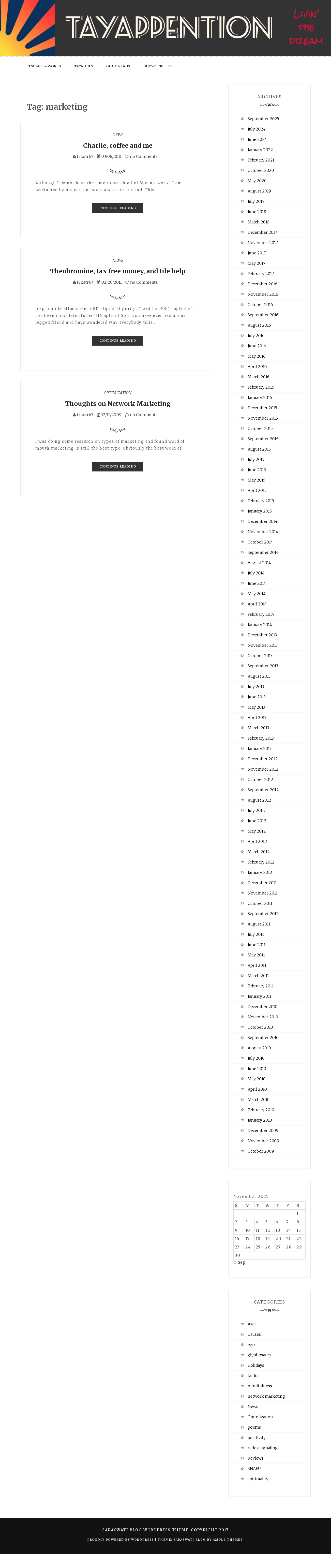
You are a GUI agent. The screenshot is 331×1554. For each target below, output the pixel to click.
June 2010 (257, 1068)
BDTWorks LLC (157, 66)
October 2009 (261, 1151)
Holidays (256, 1365)
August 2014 (259, 562)
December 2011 (262, 882)
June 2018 (257, 211)
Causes (254, 1334)
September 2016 (263, 314)
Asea (252, 1323)
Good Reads (118, 66)
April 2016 (257, 366)
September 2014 (263, 552)
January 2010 (260, 1120)
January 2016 (260, 397)
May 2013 (256, 707)
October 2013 (260, 655)
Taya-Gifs (83, 66)
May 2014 (257, 593)
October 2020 (261, 170)
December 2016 (262, 283)
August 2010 (259, 1047)
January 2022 (260, 149)
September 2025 (263, 118)
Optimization (118, 392)
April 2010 (257, 1089)
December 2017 (262, 232)
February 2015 (261, 500)
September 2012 (263, 789)
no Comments (141, 156)
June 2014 (257, 583)
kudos (253, 1375)
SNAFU (254, 1468)
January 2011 (259, 996)
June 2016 (257, 345)
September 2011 (263, 913)
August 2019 (259, 191)
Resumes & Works (43, 66)
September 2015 (263, 438)
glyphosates (259, 1354)
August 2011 (259, 924)
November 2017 (263, 242)
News (117, 134)
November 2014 (263, 531)
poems (254, 1427)
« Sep (239, 1262)
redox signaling (263, 1447)
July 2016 (256, 335)
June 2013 (257, 696)
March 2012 (259, 851)
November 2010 (263, 1016)
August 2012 (259, 800)
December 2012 (263, 758)
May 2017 (256, 263)
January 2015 (260, 511)
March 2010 (259, 1099)
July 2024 (256, 129)
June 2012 (257, 820)
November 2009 (263, 1140)
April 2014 (257, 603)
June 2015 (257, 469)
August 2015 (259, 449)
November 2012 (263, 769)
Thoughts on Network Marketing (117, 404)
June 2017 (257, 252)
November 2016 (263, 294)
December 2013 (262, 634)
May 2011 (256, 955)
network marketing (266, 1396)
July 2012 (256, 810)
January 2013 (259, 748)
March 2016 (259, 376)
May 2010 (257, 1078)
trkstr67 (85, 156)
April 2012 (257, 841)
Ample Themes (227, 1539)
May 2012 (257, 831)
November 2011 (263, 893)
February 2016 (261, 387)
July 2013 (256, 686)
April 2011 (257, 965)
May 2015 (256, 480)
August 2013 (259, 676)
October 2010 (260, 1027)
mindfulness (260, 1385)
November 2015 (263, 418)
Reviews (255, 1458)
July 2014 (256, 573)
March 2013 (258, 727)
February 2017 (261, 273)
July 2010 (256, 1058)
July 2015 (256, 459)
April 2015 (257, 490)
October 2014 (260, 542)
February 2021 (261, 160)
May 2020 (257, 180)
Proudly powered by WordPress (121, 1539)
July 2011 (256, 934)
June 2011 (257, 944)
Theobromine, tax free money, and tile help (117, 271)
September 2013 (263, 665)
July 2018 (256, 201)
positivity (257, 1437)
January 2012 (260, 872)
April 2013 (257, 717)
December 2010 (262, 1006)
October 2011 (260, 903)
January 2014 (260, 624)
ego (251, 1344)
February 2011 (261, 985)
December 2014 (262, 521)
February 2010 (261, 1109)
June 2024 (257, 139)
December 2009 (263, 1130)
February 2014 (261, 614)
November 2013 (263, 645)
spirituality (258, 1478)
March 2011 (258, 975)
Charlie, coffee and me (117, 145)
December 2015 (262, 407)
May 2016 (257, 356)
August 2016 (259, 325)
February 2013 (261, 738)
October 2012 (260, 779)
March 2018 (259, 222)
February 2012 (261, 862)
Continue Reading (118, 208)
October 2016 (260, 304)
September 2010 (263, 1037)
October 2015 (260, 428)
